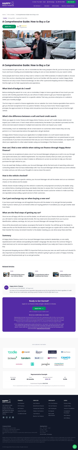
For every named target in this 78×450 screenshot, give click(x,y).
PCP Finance (21, 406)
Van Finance (36, 403)
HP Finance (21, 408)
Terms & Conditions (69, 408)
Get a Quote (71, 2)
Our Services (38, 6)
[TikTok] (10, 417)
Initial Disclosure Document (43, 328)
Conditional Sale (22, 413)
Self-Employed (52, 408)
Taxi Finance (36, 413)
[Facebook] (3, 417)
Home (4, 14)
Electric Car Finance (38, 416)
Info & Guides (55, 6)
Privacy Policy (67, 403)
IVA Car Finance (52, 406)
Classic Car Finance (38, 411)
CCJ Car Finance (52, 403)
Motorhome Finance (38, 406)
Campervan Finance (38, 408)
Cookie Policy (67, 406)
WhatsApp (50, 2)
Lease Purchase (22, 411)
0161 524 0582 (60, 2)
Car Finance (21, 403)
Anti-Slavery (67, 415)
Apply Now (9, 26)
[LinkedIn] (13, 417)
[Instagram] (7, 417)
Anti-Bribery (67, 418)
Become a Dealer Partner (68, 6)
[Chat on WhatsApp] (75, 447)
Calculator (46, 6)
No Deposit (51, 411)
